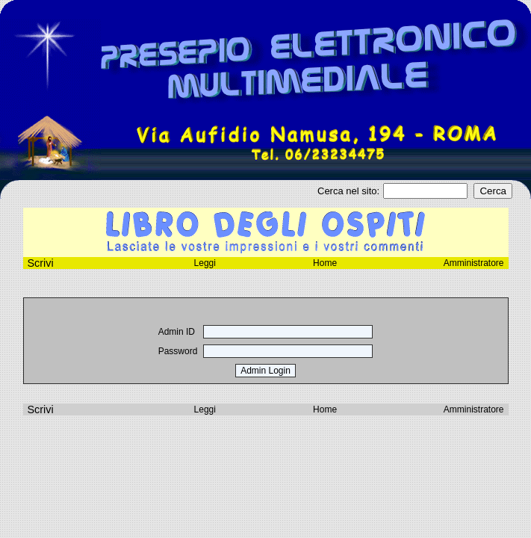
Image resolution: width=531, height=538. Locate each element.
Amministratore (474, 263)
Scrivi (41, 409)
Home (325, 263)
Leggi (205, 263)
